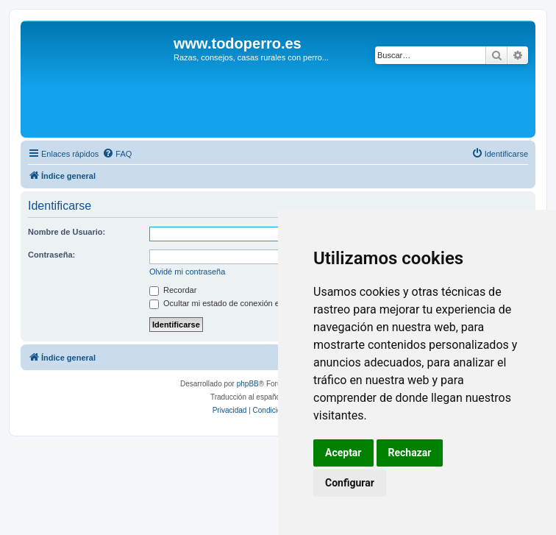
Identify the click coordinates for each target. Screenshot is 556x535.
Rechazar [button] (410, 452)
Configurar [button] (349, 483)
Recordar (172, 290)
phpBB (248, 384)
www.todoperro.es (238, 43)
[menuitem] (117, 154)
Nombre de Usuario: (66, 231)
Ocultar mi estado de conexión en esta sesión (238, 303)
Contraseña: (51, 254)
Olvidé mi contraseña (187, 271)
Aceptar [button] (343, 452)
